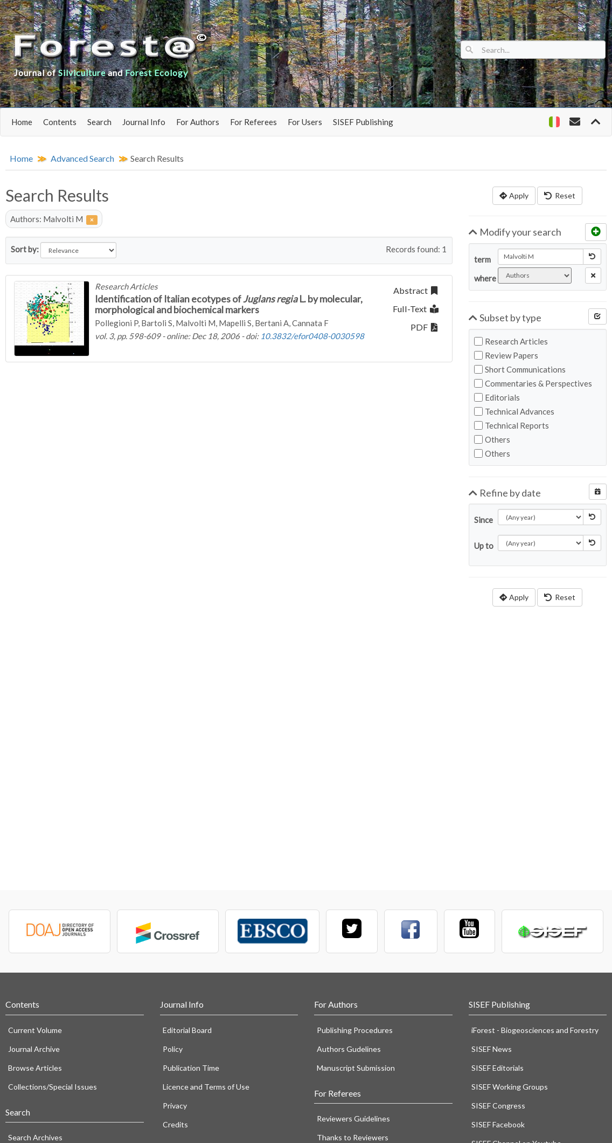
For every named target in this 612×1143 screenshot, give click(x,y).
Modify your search (515, 232)
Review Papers (506, 355)
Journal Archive (34, 1049)
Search (99, 122)
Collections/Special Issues (52, 1086)
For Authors (197, 122)
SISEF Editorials (497, 1067)
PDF (424, 327)
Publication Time (191, 1067)
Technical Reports (511, 425)
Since (482, 520)
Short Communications (520, 369)
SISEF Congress (498, 1105)
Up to (482, 545)
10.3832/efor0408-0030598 (312, 336)
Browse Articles (35, 1067)
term (482, 259)
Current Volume (35, 1030)
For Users (305, 122)
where (482, 278)
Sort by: (25, 249)
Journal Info (143, 122)
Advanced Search (82, 158)
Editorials (497, 397)
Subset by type (505, 317)
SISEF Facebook (498, 1124)
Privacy (175, 1105)
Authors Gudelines (349, 1049)
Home (21, 122)
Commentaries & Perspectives (533, 383)
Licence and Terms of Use (206, 1086)
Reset (560, 195)
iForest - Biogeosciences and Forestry (535, 1030)
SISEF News (491, 1049)
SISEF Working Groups (509, 1086)
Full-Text (416, 309)
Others (492, 439)
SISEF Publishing (363, 122)
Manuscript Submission (356, 1067)
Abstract (415, 290)
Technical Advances (514, 411)
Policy (173, 1049)
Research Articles (511, 341)
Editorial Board (187, 1030)
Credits (175, 1124)
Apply (513, 195)
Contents (59, 122)
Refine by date (505, 493)
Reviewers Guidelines (353, 1118)
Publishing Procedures (355, 1030)
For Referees (253, 122)
